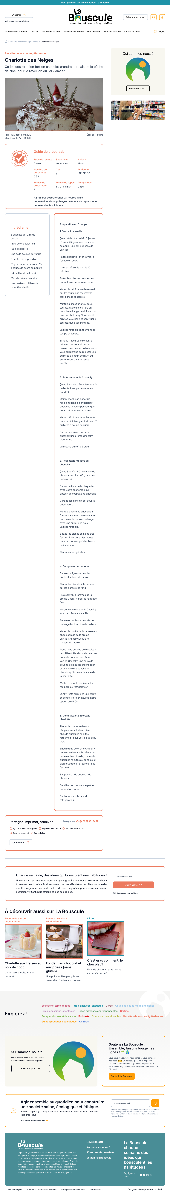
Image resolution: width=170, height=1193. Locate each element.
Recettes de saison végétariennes (143, 1016)
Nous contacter (95, 1141)
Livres (109, 1005)
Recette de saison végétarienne (24, 41)
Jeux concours (95, 1189)
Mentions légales (14, 1189)
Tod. (160, 1189)
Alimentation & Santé (16, 31)
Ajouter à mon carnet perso (25, 828)
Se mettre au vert (51, 31)
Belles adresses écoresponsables (98, 1011)
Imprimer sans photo (75, 828)
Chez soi (34, 31)
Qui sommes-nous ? (98, 1147)
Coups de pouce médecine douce (134, 1005)
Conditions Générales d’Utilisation (41, 1189)
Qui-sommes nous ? (135, 17)
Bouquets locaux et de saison (59, 1016)
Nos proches (93, 31)
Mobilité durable (112, 31)
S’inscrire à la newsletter (100, 1152)
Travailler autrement (73, 31)
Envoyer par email (21, 833)
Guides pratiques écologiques (59, 1021)
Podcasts (83, 1016)
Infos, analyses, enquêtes (88, 1005)
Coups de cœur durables (106, 1016)
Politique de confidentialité (73, 1189)
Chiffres (84, 1021)
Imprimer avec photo (51, 828)
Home (6, 41)
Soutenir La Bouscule (121, 1076)
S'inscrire (19, 15)
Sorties (124, 1011)
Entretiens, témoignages (56, 1005)
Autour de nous (132, 31)
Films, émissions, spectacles (58, 1011)
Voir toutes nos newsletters (17, 21)
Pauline (99, 134)
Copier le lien (39, 833)
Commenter (18, 842)
